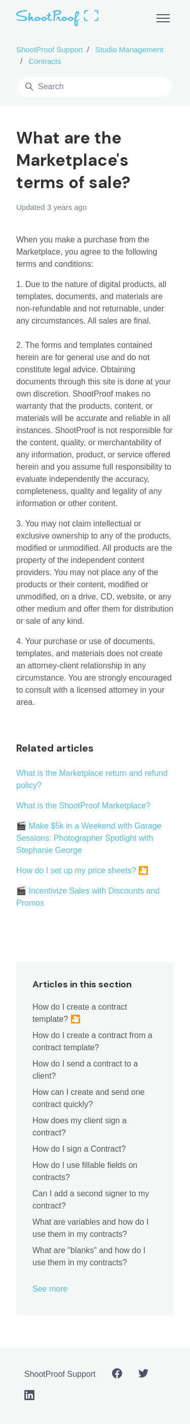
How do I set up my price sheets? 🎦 (82, 870)
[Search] (95, 87)
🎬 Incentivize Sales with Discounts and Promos (88, 896)
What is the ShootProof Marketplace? (83, 805)
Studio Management (129, 49)
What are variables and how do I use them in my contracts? (90, 1228)
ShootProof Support (49, 49)
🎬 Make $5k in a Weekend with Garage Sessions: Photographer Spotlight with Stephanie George (89, 838)
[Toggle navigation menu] (163, 18)
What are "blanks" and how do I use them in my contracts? (88, 1256)
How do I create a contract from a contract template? (92, 1041)
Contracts (44, 61)
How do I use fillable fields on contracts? (84, 1171)
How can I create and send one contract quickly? (88, 1098)
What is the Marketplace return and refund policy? (92, 779)
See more (49, 1289)
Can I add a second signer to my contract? (90, 1199)
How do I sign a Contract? (79, 1149)
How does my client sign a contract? (79, 1126)
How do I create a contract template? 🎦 (79, 1013)
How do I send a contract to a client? (85, 1069)
